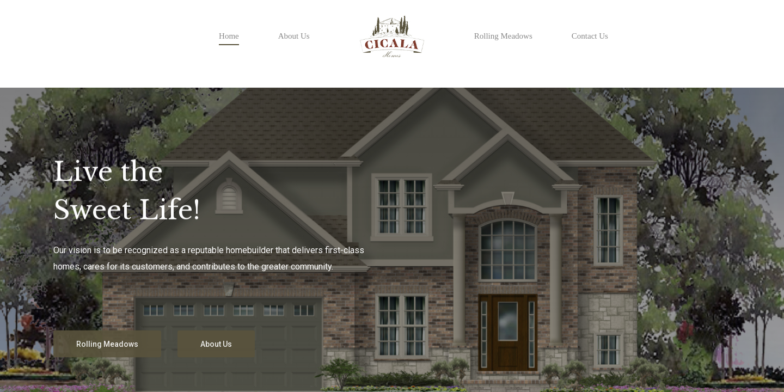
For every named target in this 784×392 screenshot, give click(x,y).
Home (229, 36)
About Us (294, 36)
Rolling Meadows (503, 36)
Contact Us (590, 36)
